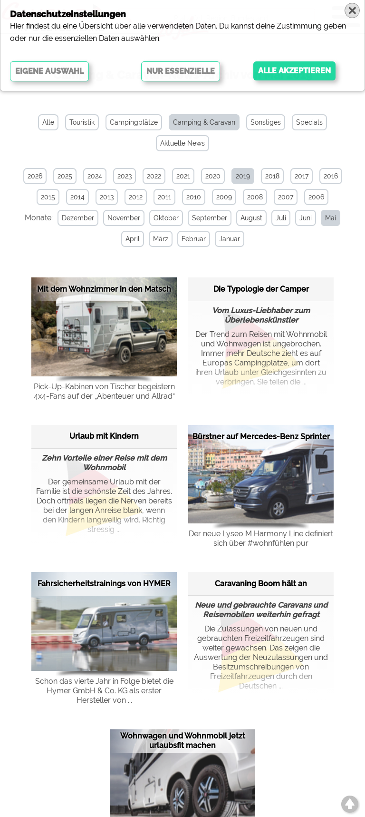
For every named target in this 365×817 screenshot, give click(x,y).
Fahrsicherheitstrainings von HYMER (104, 583)
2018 (272, 176)
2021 (183, 176)
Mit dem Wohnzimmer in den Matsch (104, 288)
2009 (224, 197)
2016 (331, 176)
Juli (279, 218)
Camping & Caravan (204, 122)
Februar (192, 239)
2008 (255, 197)
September (207, 218)
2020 (213, 176)
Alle (48, 122)
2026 (35, 176)
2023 (124, 176)
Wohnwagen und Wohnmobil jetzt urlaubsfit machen (182, 740)
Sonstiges (265, 122)
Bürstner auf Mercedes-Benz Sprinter (261, 436)
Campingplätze (134, 122)
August (249, 218)
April (131, 239)
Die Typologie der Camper (261, 288)
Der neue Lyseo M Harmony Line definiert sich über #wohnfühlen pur (261, 538)
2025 (65, 176)
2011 (164, 197)
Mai (328, 218)
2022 (154, 176)
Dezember (76, 218)
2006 (316, 197)
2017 (301, 176)
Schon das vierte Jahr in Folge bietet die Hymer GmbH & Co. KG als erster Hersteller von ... (104, 690)
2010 (193, 197)
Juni (304, 218)
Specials (309, 122)
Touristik (82, 122)
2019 (243, 176)
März (158, 239)
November (122, 218)
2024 (94, 176)
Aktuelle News (182, 143)
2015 (48, 197)
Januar (227, 239)
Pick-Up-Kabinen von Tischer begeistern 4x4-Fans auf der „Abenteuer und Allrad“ (104, 391)
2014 (77, 197)
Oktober (164, 218)
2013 (107, 197)
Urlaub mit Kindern (104, 435)
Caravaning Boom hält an (261, 583)
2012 (136, 197)
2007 (285, 197)
